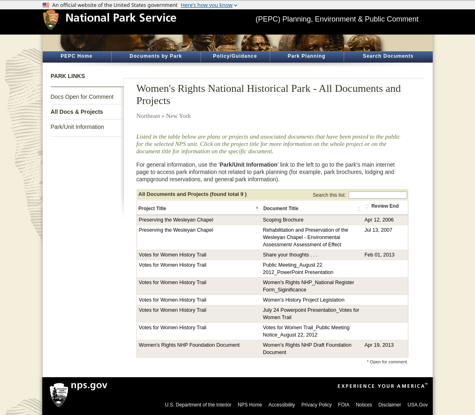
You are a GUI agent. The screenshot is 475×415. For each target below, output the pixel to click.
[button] (257, 209)
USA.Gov (418, 405)
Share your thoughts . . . (290, 255)
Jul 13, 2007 (378, 230)
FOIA (343, 405)
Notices (364, 405)
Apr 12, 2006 (379, 220)
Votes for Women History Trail (172, 255)
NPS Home (250, 405)
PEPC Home (76, 56)
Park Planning (306, 56)
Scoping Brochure (283, 220)
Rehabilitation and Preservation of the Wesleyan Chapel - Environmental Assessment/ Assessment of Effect (305, 237)
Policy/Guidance (235, 56)
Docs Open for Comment (82, 96)
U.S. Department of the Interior (198, 405)
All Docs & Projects (77, 112)
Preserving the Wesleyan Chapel (176, 220)
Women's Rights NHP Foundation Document (189, 345)
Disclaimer (389, 405)
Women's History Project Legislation (304, 300)
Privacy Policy (316, 405)
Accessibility (282, 405)
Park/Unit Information (77, 127)
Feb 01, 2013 (379, 255)
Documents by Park (156, 56)
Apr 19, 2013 (379, 345)
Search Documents (388, 56)
